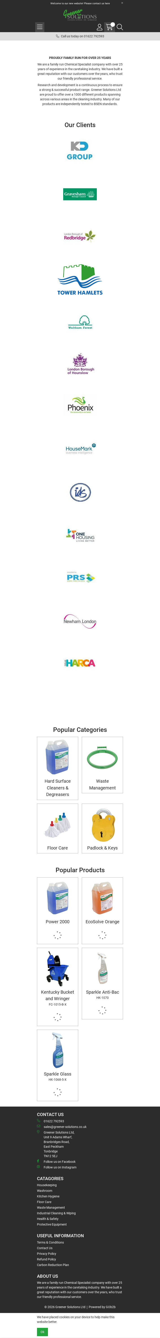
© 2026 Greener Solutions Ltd (64, 1307)
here (107, 3)
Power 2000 (57, 921)
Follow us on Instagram (56, 1167)
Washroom (44, 1190)
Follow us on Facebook (56, 1161)
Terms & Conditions (50, 1242)
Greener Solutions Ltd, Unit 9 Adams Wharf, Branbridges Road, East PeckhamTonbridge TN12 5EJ (55, 1144)
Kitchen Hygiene (48, 1196)
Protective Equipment (52, 1224)
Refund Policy (46, 1259)
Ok (42, 1332)
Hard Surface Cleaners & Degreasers (58, 788)
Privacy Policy (46, 1253)
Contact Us (44, 1248)
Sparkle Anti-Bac (102, 995)
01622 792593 (50, 1121)
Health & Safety (47, 1219)
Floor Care (57, 848)
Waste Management (102, 784)
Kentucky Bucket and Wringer (57, 998)
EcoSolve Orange (102, 921)
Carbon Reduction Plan (53, 1265)
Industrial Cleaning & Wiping (56, 1213)
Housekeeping (47, 1185)
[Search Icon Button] (120, 27)
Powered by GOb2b (102, 1307)
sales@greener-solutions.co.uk (61, 1127)
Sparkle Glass (57, 1076)
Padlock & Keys (102, 848)
